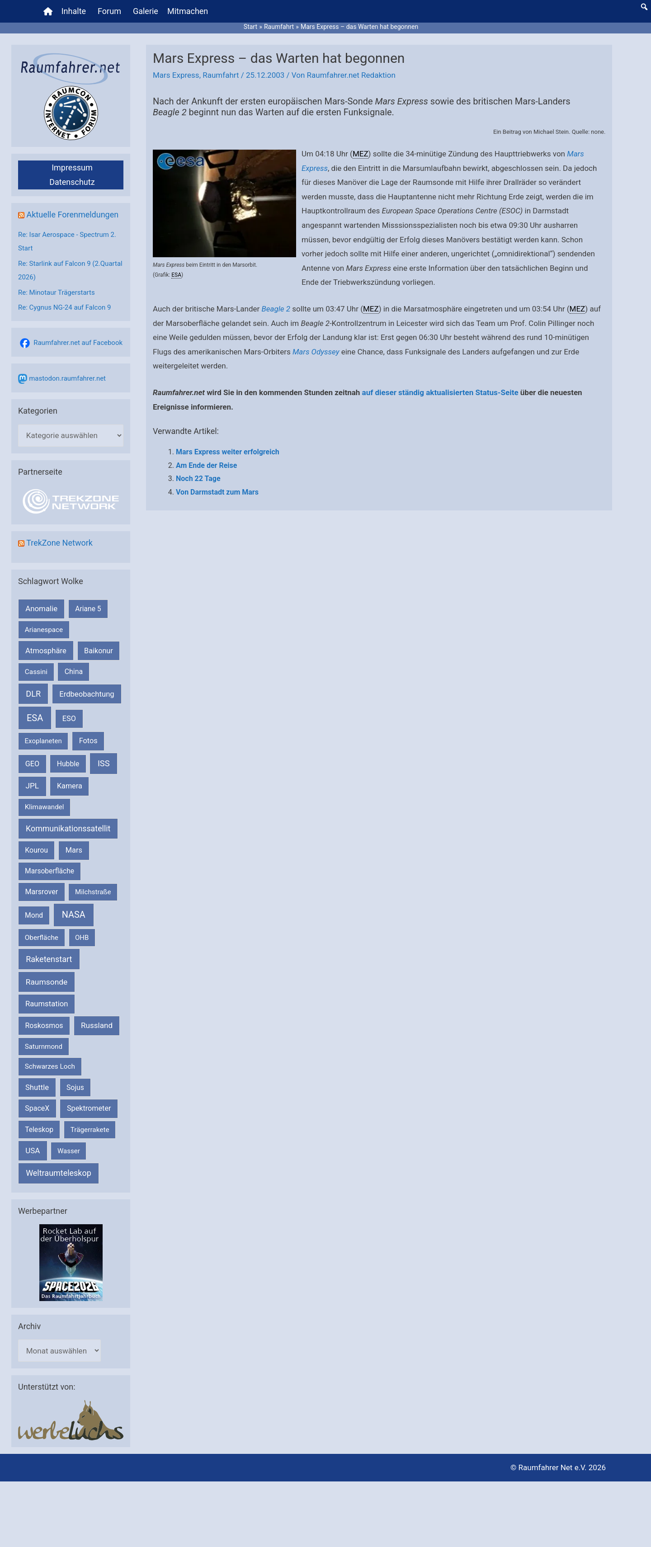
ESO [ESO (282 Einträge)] (69, 718)
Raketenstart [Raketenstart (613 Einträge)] (49, 959)
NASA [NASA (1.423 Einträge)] (73, 915)
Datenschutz (71, 182)
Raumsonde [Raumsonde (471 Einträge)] (47, 981)
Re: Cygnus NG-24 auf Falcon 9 (64, 307)
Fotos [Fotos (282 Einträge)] (88, 740)
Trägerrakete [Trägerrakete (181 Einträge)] (90, 1130)
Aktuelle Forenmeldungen (72, 214)
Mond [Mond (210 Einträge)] (34, 915)
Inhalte (73, 11)
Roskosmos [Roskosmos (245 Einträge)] (44, 1025)
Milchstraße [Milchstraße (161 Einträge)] (93, 892)
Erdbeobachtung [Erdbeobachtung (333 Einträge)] (86, 694)
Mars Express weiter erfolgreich (227, 452)
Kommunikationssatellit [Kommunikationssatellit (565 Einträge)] (68, 828)
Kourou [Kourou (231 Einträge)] (36, 850)
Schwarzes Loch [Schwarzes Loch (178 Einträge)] (50, 1066)
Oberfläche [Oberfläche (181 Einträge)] (41, 938)
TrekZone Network (59, 542)
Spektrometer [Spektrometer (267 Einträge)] (89, 1108)
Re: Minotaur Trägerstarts (56, 292)
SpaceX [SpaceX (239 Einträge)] (37, 1108)
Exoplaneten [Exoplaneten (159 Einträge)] (43, 741)
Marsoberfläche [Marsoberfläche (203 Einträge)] (49, 871)
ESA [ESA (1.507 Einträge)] (35, 717)
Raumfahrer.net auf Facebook (78, 343)
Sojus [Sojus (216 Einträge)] (75, 1087)
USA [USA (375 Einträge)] (32, 1150)
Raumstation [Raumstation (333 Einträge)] (46, 1004)
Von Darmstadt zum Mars (217, 492)
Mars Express (176, 75)
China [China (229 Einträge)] (74, 671)
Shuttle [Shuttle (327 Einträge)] (37, 1087)
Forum (109, 11)
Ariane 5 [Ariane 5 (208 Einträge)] (88, 608)
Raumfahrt (221, 75)
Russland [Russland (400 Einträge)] (97, 1025)
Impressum (72, 167)
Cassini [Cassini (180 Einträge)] (36, 672)
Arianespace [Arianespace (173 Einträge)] (44, 630)
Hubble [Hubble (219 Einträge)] (68, 763)
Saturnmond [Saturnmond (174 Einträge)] (43, 1046)
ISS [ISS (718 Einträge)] (104, 763)
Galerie (145, 11)
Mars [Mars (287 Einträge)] (74, 850)
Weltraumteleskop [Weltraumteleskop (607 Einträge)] (58, 1173)
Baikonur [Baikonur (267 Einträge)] (98, 650)
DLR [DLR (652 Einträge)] (33, 693)
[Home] (48, 11)
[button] (644, 7)
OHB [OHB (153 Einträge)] (82, 938)
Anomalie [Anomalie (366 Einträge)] (41, 608)
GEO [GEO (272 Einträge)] (32, 763)
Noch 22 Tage (198, 478)
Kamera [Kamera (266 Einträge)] (69, 786)
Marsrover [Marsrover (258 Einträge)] (41, 891)
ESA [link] (176, 275)
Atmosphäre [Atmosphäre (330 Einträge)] (45, 650)
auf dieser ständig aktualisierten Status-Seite (440, 392)
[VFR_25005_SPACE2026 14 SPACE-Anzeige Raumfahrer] (71, 1262)
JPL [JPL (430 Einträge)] (32, 785)
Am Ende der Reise (206, 465)
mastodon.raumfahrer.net (67, 378)
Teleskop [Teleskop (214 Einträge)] (39, 1129)
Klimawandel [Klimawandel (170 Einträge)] (44, 807)
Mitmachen (187, 11)
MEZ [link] (360, 153)
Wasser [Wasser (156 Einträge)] (68, 1151)
